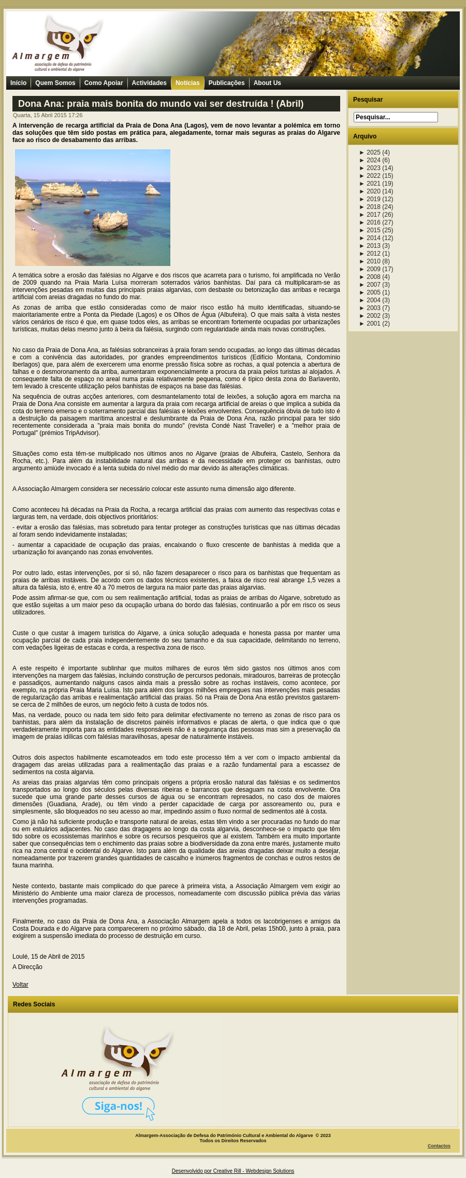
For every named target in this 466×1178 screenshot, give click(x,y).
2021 (370, 183)
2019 (370, 199)
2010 (370, 261)
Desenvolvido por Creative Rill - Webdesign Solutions (233, 1171)
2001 (370, 323)
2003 (370, 308)
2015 (370, 230)
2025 (370, 152)
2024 (370, 160)
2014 (370, 238)
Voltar (20, 984)
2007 (370, 284)
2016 (370, 222)
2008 (370, 277)
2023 (370, 168)
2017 (370, 214)
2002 (370, 315)
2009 (370, 269)
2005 (370, 292)
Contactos (439, 1145)
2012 (370, 253)
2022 (370, 175)
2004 (370, 300)
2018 (370, 207)
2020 (370, 191)
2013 (370, 245)
